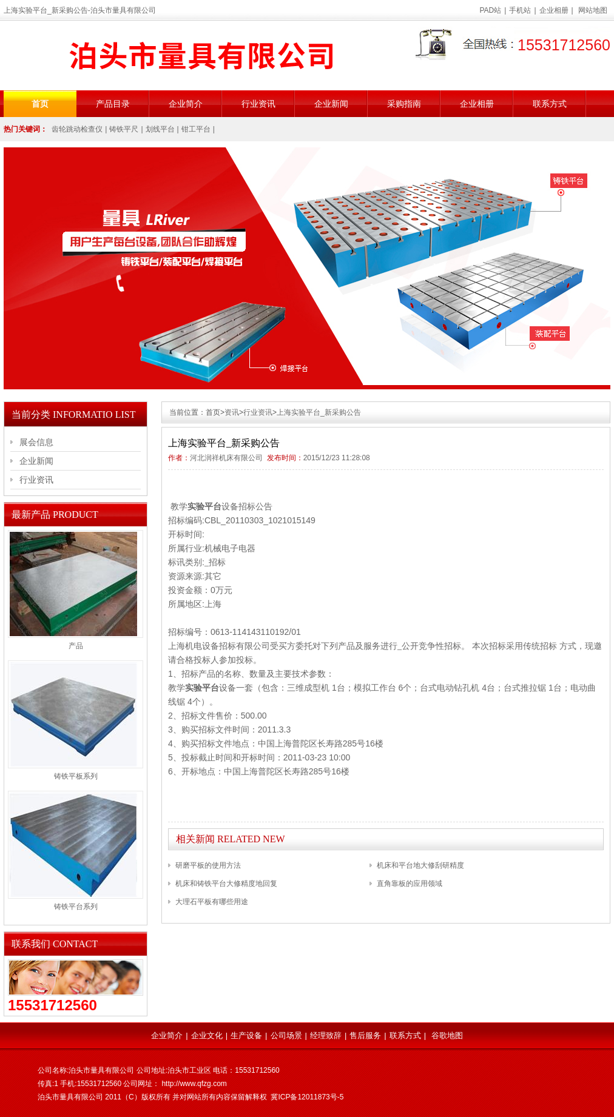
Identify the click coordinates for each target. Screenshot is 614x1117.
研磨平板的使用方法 (208, 865)
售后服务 (365, 1035)
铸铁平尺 (123, 129)
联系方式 (550, 104)
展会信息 (36, 442)
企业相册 (553, 10)
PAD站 (491, 10)
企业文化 (207, 1035)
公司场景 (286, 1035)
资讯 (231, 412)
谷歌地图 (447, 1035)
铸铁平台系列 (76, 906)
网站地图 (592, 10)
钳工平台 (196, 129)
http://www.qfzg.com (193, 1083)
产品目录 (113, 104)
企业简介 (186, 104)
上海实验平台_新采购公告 (319, 412)
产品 (76, 646)
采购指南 (404, 104)
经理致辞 (326, 1035)
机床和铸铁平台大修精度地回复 (226, 883)
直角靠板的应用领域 (409, 883)
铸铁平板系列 (76, 776)
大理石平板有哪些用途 (211, 901)
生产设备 (246, 1035)
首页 (40, 104)
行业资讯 (258, 104)
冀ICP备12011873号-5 (307, 1097)
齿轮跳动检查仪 (77, 129)
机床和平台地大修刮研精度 (420, 865)
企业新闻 (331, 104)
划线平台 (160, 129)
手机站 (520, 10)
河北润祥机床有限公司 (226, 458)
